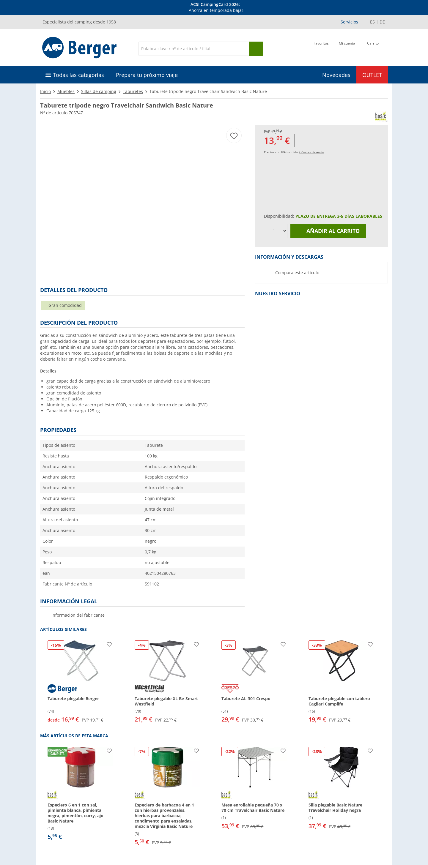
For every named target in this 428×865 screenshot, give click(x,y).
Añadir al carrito (328, 230)
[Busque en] (256, 49)
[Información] (215, 7)
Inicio (45, 91)
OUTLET (372, 74)
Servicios (349, 22)
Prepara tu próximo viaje (147, 74)
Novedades (336, 74)
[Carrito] (373, 48)
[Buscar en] (194, 49)
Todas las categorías (78, 74)
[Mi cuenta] (347, 48)
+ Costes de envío (311, 152)
